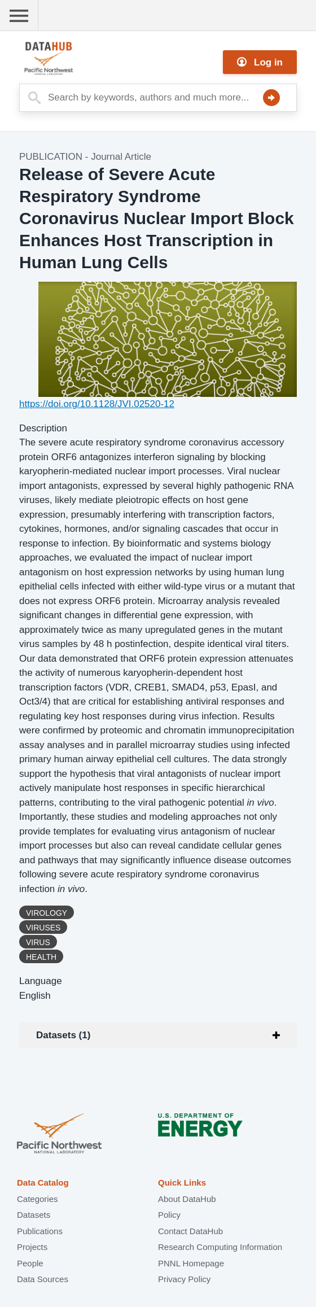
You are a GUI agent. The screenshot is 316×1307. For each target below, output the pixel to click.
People (30, 1263)
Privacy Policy (184, 1279)
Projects (32, 1247)
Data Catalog (43, 1182)
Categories (37, 1199)
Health (41, 956)
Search (271, 97)
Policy (169, 1214)
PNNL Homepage (191, 1263)
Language (40, 981)
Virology (46, 912)
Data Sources (42, 1279)
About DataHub (187, 1199)
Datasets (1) (63, 1035)
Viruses (43, 927)
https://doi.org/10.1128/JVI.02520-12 (96, 404)
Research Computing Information (220, 1247)
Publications (40, 1231)
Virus (38, 942)
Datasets (33, 1214)
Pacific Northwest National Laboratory (59, 1134)
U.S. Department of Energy (200, 1134)
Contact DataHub (190, 1231)
